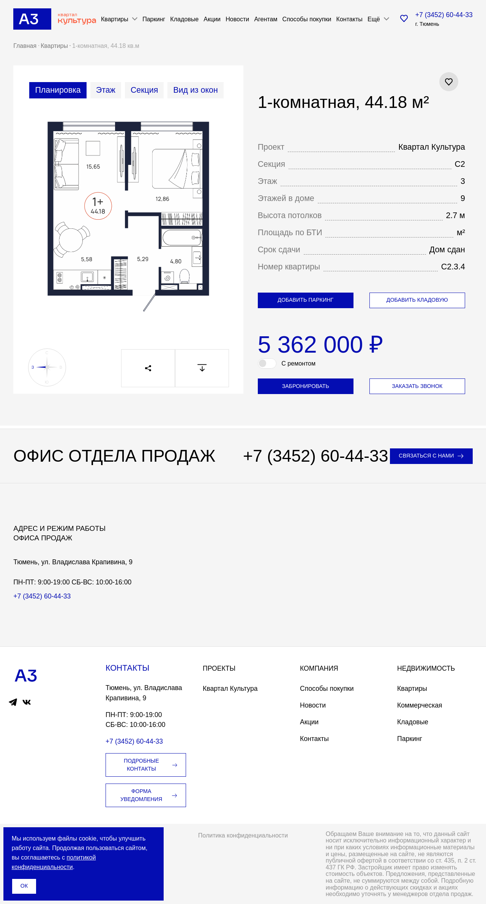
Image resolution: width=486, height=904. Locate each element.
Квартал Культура (230, 688)
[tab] (57, 90)
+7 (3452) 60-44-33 (444, 15)
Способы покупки (306, 19)
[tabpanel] (128, 222)
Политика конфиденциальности (243, 835)
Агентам (265, 19)
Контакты (349, 19)
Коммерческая (419, 705)
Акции (212, 19)
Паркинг (153, 19)
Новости (237, 19)
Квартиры (412, 688)
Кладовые (184, 19)
